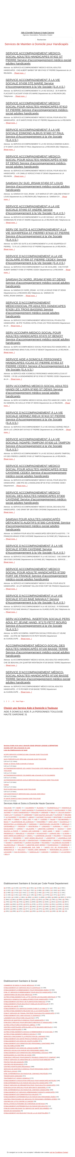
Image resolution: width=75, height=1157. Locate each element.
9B (31, 906)
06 (20, 890)
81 (24, 902)
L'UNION (66, 831)
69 (28, 888)
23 (24, 911)
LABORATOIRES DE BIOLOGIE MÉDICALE (18, 994)
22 (46, 897)
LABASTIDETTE (9, 847)
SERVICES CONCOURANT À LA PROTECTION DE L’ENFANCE (25, 1036)
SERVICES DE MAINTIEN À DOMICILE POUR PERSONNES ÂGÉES (26, 1069)
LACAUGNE (8, 852)
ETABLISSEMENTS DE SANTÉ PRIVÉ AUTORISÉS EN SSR (23, 1039)
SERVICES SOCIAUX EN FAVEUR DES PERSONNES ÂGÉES (24, 1050)
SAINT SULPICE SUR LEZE (43, 815)
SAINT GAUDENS (28, 810)
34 (59, 890)
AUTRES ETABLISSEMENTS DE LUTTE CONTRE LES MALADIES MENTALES (30, 997)
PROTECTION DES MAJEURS (14, 1062)
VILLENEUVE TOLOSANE (60, 842)
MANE (58, 831)
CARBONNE (28, 815)
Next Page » (20, 701)
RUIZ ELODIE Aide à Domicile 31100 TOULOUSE (20, 789)
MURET (18, 808)
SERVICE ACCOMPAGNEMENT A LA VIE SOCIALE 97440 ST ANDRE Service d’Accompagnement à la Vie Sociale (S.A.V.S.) (35, 210)
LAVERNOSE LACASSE (43, 835)
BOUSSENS (67, 840)
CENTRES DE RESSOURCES (14, 1064)
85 (4, 897)
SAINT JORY (27, 819)
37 (4, 899)
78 (51, 890)
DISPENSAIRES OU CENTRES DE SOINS (17, 1055)
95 (4, 892)
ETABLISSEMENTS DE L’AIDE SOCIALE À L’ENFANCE (22, 1015)
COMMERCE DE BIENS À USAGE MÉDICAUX (19, 985)
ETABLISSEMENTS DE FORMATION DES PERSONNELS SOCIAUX (26, 1052)
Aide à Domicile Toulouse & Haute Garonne (37, 32)
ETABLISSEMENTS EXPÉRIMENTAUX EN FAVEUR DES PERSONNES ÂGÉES (30, 1097)
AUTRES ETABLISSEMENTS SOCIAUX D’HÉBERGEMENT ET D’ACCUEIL (28, 1032)
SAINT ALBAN (47, 831)
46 (37, 909)
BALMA (52, 819)
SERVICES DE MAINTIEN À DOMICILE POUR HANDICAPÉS (24, 1020)
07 (17, 906)
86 (17, 902)
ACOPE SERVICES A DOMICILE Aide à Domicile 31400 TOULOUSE (26, 754)
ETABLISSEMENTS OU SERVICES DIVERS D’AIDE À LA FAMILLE (25, 1008)
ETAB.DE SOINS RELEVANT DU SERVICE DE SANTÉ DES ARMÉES (26, 1108)
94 (20, 892)
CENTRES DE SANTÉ (11, 1006)
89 (37, 902)
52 (57, 909)
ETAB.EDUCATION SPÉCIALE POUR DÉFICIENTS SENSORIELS (25, 1087)
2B (31, 911)
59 (4, 888)
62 (35, 888)
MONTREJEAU (33, 826)
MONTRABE (57, 817)
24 (4, 904)
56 (35, 895)
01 (4, 902)
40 (57, 902)
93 (28, 890)
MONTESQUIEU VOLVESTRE (49, 824)
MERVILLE (65, 824)
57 (4, 895)
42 (28, 895)
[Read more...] (19, 73)
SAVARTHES (18, 842)
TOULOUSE (8, 808)
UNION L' (30, 835)
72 (30, 899)
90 (51, 911)
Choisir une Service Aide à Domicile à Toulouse (31, 708)
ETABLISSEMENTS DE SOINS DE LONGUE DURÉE (21, 1048)
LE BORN (66, 833)
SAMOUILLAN (34, 852)
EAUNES (9, 842)
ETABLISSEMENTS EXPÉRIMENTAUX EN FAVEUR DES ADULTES (26, 1106)
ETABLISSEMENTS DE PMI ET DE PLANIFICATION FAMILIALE (24, 1001)
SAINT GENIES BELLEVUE (34, 838)
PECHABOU (46, 842)
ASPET (66, 826)
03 (18, 904)
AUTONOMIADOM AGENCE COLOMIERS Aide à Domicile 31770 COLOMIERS (29, 775)
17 (20, 897)
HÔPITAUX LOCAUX (10, 1071)
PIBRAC (17, 819)
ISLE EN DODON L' (20, 852)
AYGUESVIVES (42, 833)
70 (17, 909)
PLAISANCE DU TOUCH (44, 810)
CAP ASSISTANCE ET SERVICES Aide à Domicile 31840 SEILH (24, 794)
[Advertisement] (37, 13)
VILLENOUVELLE (9, 845)
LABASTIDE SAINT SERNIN (36, 845)
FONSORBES (41, 822)
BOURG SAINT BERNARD (37, 849)
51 (57, 899)
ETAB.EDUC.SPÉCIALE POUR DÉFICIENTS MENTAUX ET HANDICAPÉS (28, 1022)
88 (63, 902)
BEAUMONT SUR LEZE (17, 840)
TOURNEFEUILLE (53, 808)
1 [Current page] (5, 701)
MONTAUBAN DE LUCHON (59, 849)
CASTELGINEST (60, 810)
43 (63, 906)
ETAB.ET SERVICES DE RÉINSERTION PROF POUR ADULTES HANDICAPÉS (30, 1085)
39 (4, 906)
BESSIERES (17, 838)
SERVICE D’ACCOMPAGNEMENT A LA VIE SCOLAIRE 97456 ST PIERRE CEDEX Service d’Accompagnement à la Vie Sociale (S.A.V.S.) (36, 260)
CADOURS (44, 852)
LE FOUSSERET (11, 817)
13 (12, 888)
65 (44, 906)
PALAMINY (57, 835)
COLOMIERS (29, 808)
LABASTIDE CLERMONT (46, 829)
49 (20, 895)
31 (35, 890)
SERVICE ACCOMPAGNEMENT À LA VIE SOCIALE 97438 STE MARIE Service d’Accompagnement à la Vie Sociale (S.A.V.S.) (35, 83)
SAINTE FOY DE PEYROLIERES (56, 847)
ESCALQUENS (9, 829)
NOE (36, 819)
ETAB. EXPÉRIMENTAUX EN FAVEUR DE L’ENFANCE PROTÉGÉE (26, 1073)
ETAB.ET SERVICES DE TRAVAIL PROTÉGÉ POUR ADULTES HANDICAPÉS (29, 1013)
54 (51, 895)
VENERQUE (65, 845)
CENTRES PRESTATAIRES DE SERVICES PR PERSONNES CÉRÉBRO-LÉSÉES (30, 1099)
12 (50, 902)
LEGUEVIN (30, 833)
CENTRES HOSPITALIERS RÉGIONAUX (17, 1066)
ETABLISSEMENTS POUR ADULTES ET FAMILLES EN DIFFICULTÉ (26, 1004)
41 (11, 906)
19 (24, 906)
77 (28, 892)
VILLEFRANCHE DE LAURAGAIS (22, 822)
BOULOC (21, 845)
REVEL (17, 810)
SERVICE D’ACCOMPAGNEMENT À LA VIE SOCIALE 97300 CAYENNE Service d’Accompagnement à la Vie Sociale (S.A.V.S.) (35, 549)
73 (30, 902)
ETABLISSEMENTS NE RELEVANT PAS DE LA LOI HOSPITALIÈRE (26, 1113)
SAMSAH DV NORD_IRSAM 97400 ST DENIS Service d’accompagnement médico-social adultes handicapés (38, 283)
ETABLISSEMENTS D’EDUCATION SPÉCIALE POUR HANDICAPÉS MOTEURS (30, 1080)
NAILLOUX (21, 849)
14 (51, 892)
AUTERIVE (58, 815)
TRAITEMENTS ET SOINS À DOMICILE (17, 1078)
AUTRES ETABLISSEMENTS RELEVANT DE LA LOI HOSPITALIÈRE (26, 1011)
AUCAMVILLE (64, 822)
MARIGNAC (33, 824)
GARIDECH (55, 852)
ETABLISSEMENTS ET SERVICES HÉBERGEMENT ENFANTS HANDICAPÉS (29, 1092)
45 (11, 899)
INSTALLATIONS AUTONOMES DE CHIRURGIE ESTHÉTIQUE (24, 1104)
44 (59, 888)
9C (44, 911)
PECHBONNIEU (63, 819)
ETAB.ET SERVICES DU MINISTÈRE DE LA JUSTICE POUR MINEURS (27, 1059)
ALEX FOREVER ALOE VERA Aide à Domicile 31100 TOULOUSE (25, 759)
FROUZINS (35, 812)
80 (59, 897)
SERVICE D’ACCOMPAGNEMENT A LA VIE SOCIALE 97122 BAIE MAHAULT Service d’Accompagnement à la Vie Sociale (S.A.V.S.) (35, 599)
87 (44, 902)
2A (37, 911)
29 (43, 892)
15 (4, 911)
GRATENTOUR (33, 840)
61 (14, 701)
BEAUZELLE (20, 833)
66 (11, 902)
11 (37, 904)
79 (44, 904)
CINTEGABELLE (9, 826)
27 (66, 897)
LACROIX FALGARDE (32, 842)
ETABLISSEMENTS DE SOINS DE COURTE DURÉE (21, 1041)
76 (43, 888)
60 (59, 895)
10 (57, 906)
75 (20, 888)
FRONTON (21, 826)
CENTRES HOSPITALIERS (12, 1029)
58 (50, 906)
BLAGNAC (40, 808)
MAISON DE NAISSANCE (12, 1111)
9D (63, 899)
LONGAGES (46, 826)
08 (4, 909)
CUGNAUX (17, 815)
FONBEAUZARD (45, 840)
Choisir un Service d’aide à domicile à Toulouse (19, 763)
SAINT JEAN (52, 822)
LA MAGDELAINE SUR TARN (29, 847)
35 (43, 890)
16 (57, 904)
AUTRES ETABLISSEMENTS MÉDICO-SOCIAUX (20, 1034)
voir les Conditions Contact (59, 1152)
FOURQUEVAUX (53, 845)
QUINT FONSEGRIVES (21, 812)
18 (37, 906)
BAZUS (6, 822)
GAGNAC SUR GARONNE (31, 831)
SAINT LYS (8, 815)
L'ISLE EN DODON (64, 812)
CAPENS (20, 829)
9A (11, 904)
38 (12, 890)
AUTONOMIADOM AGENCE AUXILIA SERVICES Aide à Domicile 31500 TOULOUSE (31, 780)
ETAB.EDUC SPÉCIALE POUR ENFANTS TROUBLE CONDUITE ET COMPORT (30, 1057)
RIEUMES (68, 815)
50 (24, 899)
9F (57, 911)
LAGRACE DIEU (54, 833)
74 (40, 897)
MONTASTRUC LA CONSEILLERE (15, 824)
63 (26, 897)
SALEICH (61, 829)
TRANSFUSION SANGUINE (13, 1076)
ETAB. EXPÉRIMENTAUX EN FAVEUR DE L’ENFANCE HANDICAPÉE (26, 1090)
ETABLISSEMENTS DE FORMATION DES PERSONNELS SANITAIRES (27, 1043)
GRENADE (44, 812)
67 (59, 892)
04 (50, 909)
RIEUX (53, 812)
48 (17, 911)
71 (43, 895)
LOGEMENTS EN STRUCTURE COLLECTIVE (19, 1018)
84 (17, 899)
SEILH (7, 854)
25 (50, 899)
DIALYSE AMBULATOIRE (12, 1046)
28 (24, 904)
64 (12, 895)
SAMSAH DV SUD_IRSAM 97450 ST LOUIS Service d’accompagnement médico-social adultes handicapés (38, 186)
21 (33, 897)
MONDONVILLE (9, 849)
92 (4, 890)
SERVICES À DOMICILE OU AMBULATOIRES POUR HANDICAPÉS (26, 999)
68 (53, 897)
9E (63, 911)
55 (24, 909)
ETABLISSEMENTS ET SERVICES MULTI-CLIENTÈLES (22, 988)
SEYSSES (22, 817)
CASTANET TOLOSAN (43, 817)
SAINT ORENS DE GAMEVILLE (14, 835)
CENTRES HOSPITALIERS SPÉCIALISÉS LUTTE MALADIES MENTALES (28, 1027)
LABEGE (31, 817)
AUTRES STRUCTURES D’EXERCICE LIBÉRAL (19, 1025)
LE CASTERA (65, 852)
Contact (6, 784)
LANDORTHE (50, 838)
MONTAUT (57, 840)
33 (51, 888)
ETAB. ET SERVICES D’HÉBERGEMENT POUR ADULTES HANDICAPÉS (28, 992)
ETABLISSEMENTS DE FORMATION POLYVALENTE (21, 1094)
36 (11, 909)
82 (44, 909)
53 (50, 904)
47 (63, 904)
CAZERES (44, 819)
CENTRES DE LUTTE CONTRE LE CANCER (18, 1101)
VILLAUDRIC (30, 829)
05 (63, 909)
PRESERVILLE (9, 833)
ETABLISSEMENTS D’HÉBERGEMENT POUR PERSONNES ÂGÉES (26, 990)
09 (11, 911)
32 (30, 909)
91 (35, 892)
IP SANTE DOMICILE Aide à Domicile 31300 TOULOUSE (22, 798)
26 (44, 899)
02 (37, 899)
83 (12, 892)
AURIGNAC (57, 826)
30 (12, 897)
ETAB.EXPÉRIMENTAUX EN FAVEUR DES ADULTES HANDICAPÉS (26, 1083)
